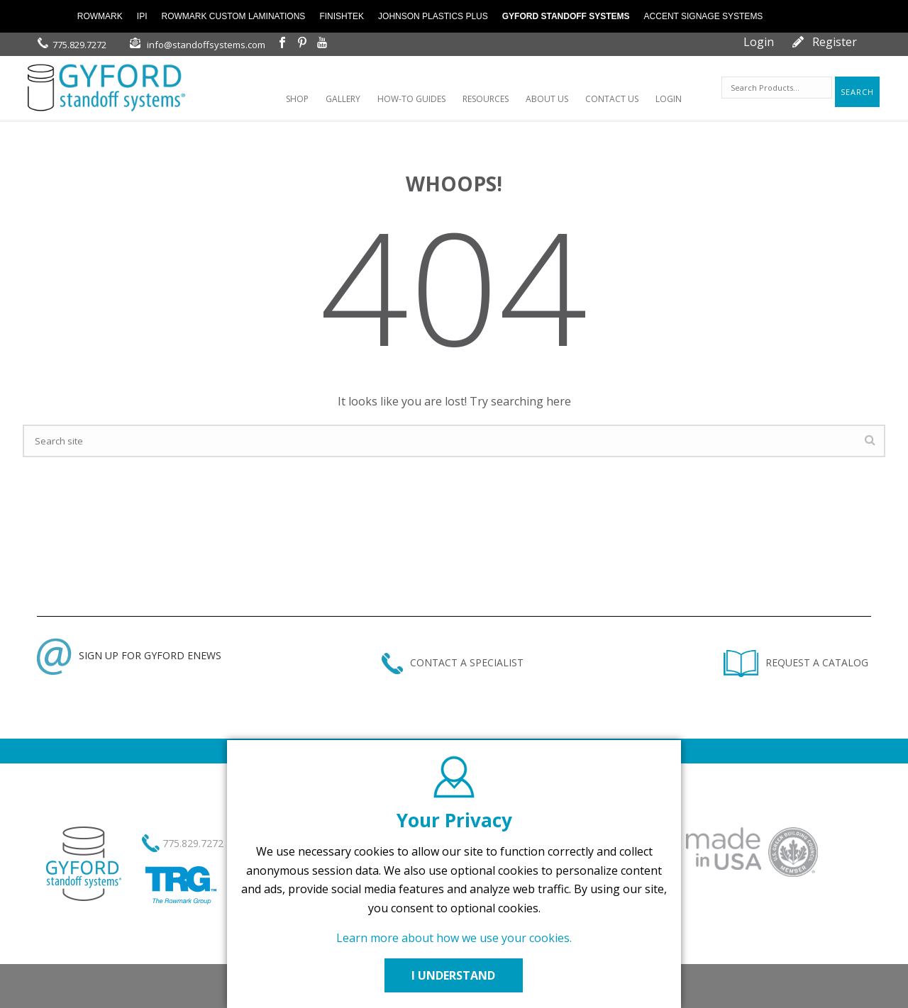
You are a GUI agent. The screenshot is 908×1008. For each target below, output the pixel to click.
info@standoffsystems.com (206, 44)
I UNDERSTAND (454, 975)
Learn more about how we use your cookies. (454, 938)
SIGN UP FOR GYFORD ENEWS (129, 655)
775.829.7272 (79, 44)
